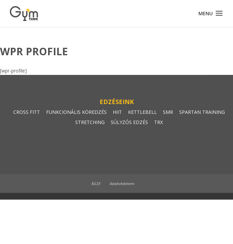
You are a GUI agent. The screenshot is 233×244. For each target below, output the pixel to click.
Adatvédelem (122, 183)
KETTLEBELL (142, 112)
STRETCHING (90, 122)
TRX (158, 122)
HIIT (117, 112)
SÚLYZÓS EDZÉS (129, 122)
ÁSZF (96, 183)
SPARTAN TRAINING (202, 112)
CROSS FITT (26, 112)
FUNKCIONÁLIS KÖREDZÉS (76, 112)
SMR (168, 112)
